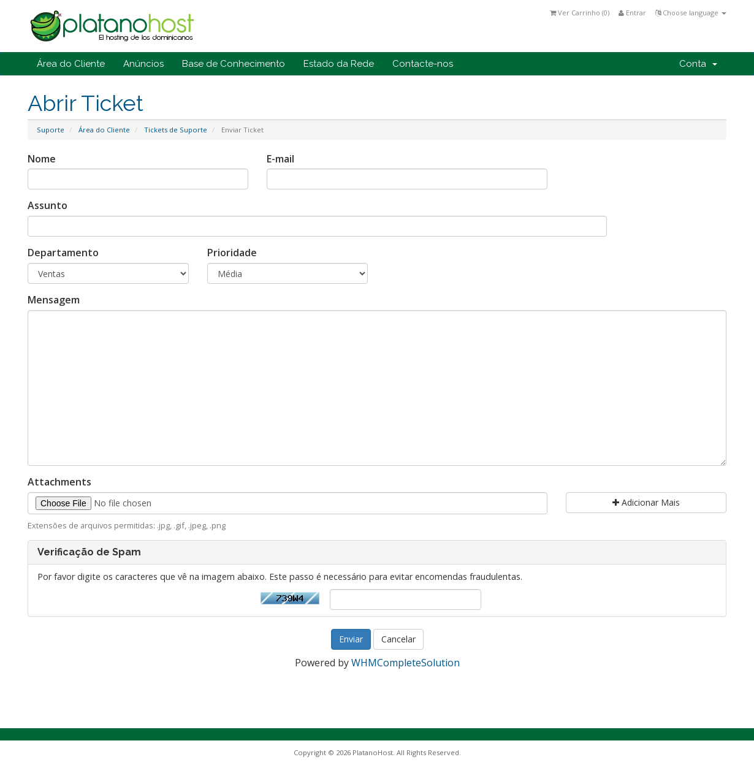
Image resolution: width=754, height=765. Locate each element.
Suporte (50, 129)
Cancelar (398, 639)
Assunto (47, 205)
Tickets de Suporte (175, 129)
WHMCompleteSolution (405, 662)
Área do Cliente (71, 63)
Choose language (690, 12)
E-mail (280, 159)
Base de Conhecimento (233, 63)
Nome (42, 159)
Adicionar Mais (646, 502)
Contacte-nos (422, 63)
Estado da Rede (338, 63)
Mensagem (54, 299)
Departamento (63, 252)
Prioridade (232, 252)
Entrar (632, 12)
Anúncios (143, 63)
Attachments (59, 482)
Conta (698, 63)
